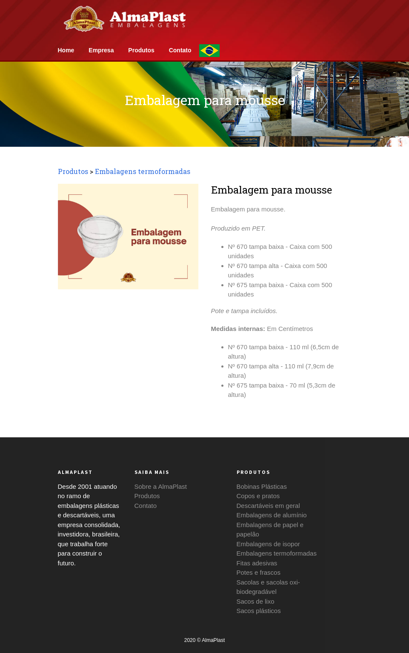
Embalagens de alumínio (272, 515)
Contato (181, 50)
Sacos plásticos (259, 610)
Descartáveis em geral (268, 505)
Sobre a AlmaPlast (160, 486)
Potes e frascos (258, 572)
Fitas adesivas (257, 563)
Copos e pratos (258, 495)
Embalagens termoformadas (142, 171)
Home (67, 50)
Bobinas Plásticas (262, 486)
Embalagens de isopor (268, 543)
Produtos (142, 50)
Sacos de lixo (256, 601)
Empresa (102, 50)
